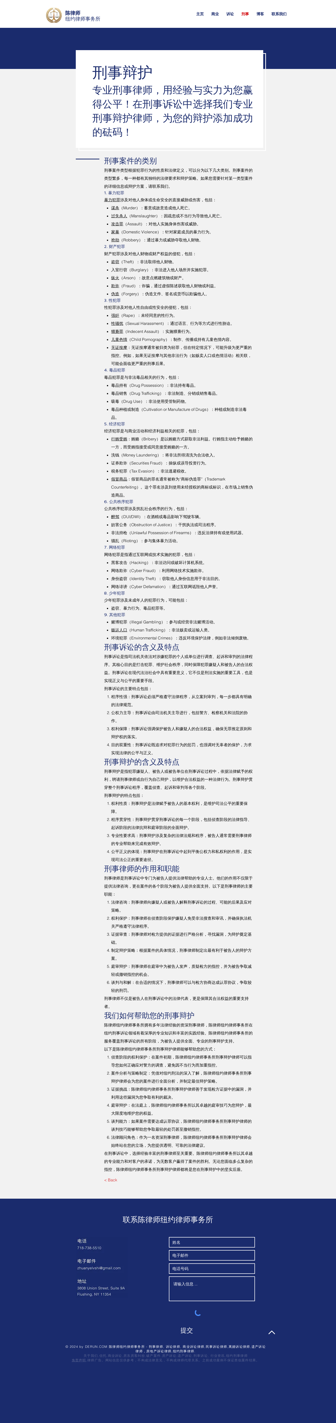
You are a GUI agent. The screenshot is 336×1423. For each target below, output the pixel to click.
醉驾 (115, 516)
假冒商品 (119, 479)
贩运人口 (119, 629)
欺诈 (115, 285)
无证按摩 (119, 347)
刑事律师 (112, 878)
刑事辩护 (112, 771)
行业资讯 (218, 1356)
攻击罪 (117, 223)
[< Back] (110, 1179)
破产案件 (153, 1356)
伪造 (115, 293)
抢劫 (115, 239)
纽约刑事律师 (237, 1356)
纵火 (115, 277)
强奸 (115, 315)
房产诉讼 (169, 1356)
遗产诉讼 (185, 1356)
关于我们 (91, 1356)
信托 (103, 1356)
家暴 (115, 231)
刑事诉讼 (200, 1356)
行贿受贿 (119, 438)
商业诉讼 (115, 1356)
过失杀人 (119, 215)
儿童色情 (119, 339)
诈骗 (146, 285)
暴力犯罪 (112, 199)
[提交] (187, 1330)
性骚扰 (117, 323)
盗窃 (115, 261)
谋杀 (115, 207)
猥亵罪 (117, 331)
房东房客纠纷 (134, 1356)
